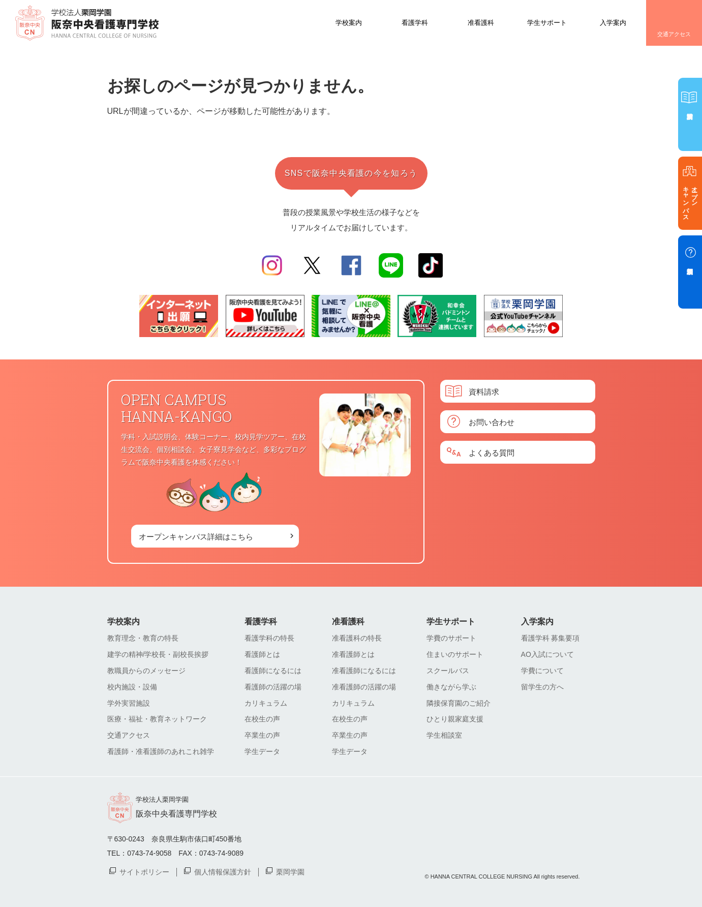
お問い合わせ (491, 422)
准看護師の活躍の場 (364, 687)
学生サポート (547, 22)
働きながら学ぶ (451, 687)
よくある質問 (491, 452)
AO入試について (547, 654)
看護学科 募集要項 (550, 638)
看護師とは (262, 654)
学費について (542, 671)
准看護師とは (353, 654)
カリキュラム (266, 703)
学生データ (262, 751)
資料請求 (484, 391)
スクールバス (447, 671)
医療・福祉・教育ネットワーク (157, 719)
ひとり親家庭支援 (454, 719)
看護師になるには (273, 671)
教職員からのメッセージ (146, 671)
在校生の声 (262, 719)
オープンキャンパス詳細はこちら (196, 536)
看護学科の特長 (269, 638)
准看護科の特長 (357, 638)
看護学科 (415, 22)
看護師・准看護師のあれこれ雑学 (160, 751)
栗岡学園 (290, 871)
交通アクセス (674, 34)
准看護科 (481, 22)
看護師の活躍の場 (273, 687)
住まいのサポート (454, 654)
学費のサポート (451, 638)
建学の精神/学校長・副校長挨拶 (158, 654)
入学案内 (613, 22)
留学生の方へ (542, 687)
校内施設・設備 (132, 687)
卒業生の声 (262, 735)
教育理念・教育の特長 (142, 638)
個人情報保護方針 (222, 871)
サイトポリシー (144, 871)
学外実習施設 (128, 703)
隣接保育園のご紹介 (458, 703)
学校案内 (348, 22)
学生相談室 (444, 735)
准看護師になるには (364, 671)
